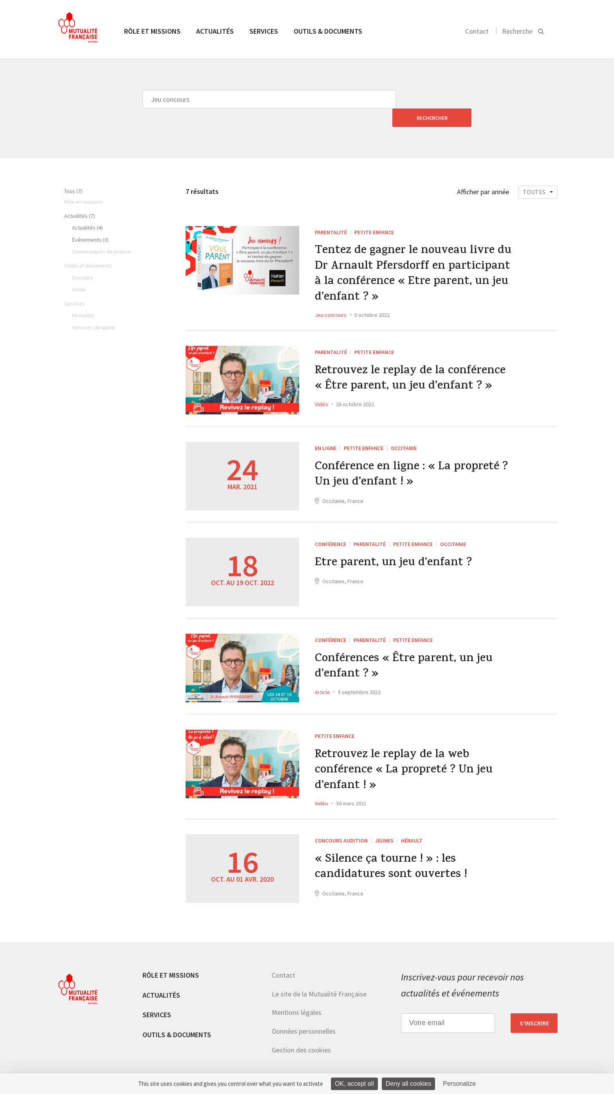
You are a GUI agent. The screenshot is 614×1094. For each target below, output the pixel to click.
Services (263, 31)
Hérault (412, 823)
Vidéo (321, 387)
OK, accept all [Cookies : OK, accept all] (354, 1083)
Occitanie (404, 430)
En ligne (325, 430)
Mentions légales (296, 995)
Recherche (517, 31)
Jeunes (384, 823)
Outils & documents (328, 31)
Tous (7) (73, 172)
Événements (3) (90, 221)
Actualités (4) (87, 209)
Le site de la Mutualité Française (319, 976)
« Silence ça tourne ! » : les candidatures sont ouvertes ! (391, 850)
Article (322, 674)
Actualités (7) (79, 197)
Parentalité (331, 213)
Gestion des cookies (301, 1032)
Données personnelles (304, 1014)
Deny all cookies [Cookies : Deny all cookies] (409, 1083)
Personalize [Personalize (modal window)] (459, 1083)
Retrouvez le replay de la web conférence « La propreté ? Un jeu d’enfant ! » (404, 753)
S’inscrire (534, 1006)
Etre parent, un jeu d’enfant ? (393, 546)
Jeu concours (331, 297)
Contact (477, 31)
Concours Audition (341, 823)
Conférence (330, 526)
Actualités (215, 31)
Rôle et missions (152, 31)
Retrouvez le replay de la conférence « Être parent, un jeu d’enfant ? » (411, 362)
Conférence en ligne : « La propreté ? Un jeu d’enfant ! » (412, 458)
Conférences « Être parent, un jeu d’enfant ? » (404, 649)
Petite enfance (374, 213)
